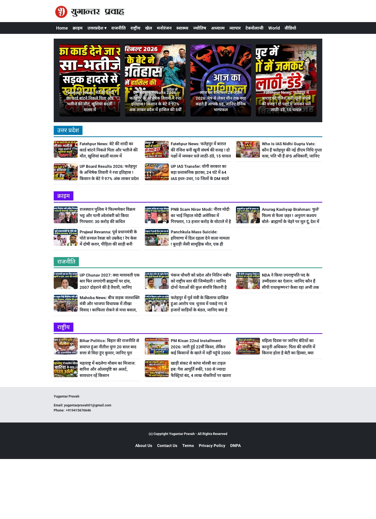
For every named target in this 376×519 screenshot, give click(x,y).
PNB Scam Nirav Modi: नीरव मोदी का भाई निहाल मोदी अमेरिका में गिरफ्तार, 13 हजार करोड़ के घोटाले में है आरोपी (201, 215)
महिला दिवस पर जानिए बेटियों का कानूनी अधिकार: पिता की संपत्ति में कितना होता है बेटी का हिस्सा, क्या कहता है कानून (288, 347)
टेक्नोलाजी (255, 27)
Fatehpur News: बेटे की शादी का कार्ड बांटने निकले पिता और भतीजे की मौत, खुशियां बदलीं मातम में (109, 149)
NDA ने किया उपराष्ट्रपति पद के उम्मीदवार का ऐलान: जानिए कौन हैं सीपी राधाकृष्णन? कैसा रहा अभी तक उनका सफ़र (290, 281)
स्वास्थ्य (182, 27)
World (274, 27)
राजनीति (118, 27)
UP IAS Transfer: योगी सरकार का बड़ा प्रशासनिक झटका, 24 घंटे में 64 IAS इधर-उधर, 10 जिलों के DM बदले (200, 172)
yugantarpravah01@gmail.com (87, 405)
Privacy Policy (212, 445)
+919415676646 (79, 410)
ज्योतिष (199, 27)
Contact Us (167, 445)
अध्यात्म (218, 27)
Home (62, 27)
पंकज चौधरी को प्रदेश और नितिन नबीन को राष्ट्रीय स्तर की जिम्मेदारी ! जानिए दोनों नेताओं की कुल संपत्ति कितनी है (201, 281)
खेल (148, 27)
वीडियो (290, 27)
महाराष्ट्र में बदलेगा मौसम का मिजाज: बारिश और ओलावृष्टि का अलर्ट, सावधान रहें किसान (107, 369)
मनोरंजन (164, 27)
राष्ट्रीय (135, 27)
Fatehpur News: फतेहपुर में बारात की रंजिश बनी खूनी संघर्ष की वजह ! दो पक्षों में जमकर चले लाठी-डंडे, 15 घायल (201, 149)
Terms (188, 445)
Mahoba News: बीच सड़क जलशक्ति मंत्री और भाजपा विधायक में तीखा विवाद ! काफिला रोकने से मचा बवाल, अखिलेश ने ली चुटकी (110, 304)
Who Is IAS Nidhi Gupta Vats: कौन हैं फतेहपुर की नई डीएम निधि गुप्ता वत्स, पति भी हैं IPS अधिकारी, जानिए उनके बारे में (292, 150)
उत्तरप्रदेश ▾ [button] (96, 27)
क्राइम (77, 27)
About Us (143, 445)
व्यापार (235, 27)
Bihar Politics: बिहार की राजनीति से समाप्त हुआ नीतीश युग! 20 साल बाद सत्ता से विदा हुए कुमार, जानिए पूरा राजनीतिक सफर (109, 347)
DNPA (235, 445)
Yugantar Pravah (182, 434)
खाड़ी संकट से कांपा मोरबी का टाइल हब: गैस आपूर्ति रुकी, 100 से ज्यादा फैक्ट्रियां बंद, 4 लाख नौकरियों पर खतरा (201, 369)
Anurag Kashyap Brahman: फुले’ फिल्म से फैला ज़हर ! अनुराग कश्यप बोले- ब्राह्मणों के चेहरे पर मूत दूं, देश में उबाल (290, 215)
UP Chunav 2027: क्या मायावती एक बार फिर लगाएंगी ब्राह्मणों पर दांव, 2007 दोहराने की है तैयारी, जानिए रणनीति (110, 281)
